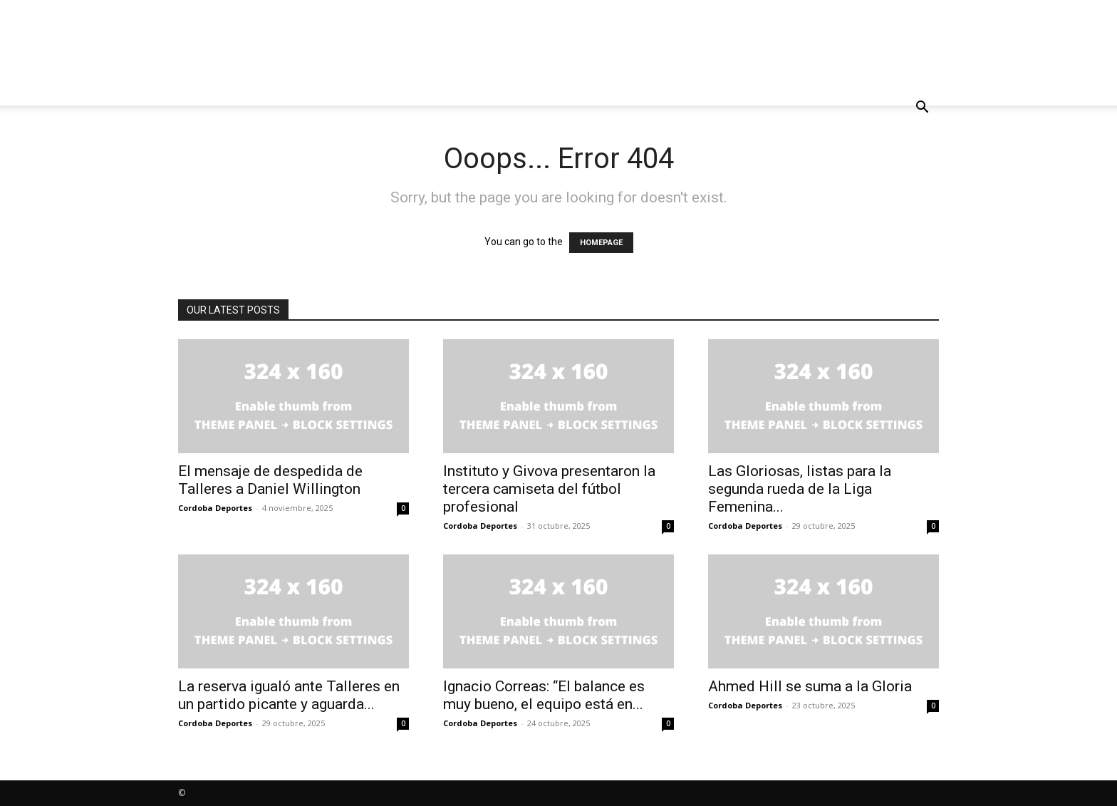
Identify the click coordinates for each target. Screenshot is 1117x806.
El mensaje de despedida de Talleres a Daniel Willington (270, 480)
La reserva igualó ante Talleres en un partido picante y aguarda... (289, 695)
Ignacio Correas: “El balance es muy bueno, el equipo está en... (544, 695)
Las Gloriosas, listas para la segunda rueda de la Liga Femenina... (799, 489)
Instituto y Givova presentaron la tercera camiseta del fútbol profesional (549, 489)
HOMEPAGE (601, 242)
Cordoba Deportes (215, 507)
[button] (922, 108)
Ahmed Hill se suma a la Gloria (810, 686)
